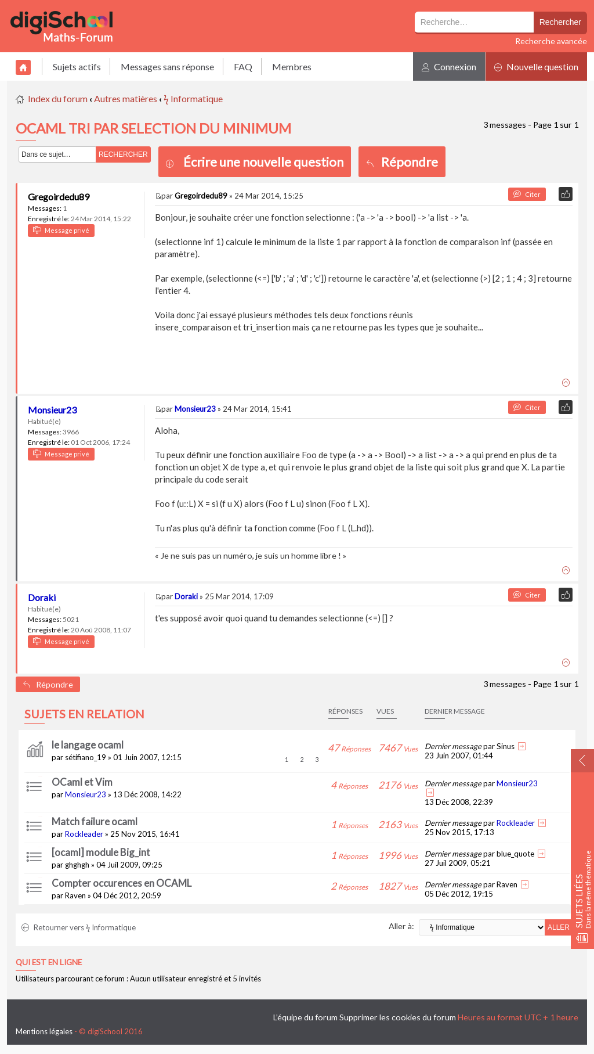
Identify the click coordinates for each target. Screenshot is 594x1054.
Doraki (42, 597)
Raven (75, 895)
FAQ (243, 66)
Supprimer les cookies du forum (397, 1017)
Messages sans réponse (167, 66)
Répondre (402, 162)
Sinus (506, 746)
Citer (527, 194)
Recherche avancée (551, 41)
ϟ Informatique (193, 98)
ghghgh (77, 864)
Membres (292, 66)
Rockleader (84, 834)
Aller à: (401, 926)
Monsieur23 (52, 409)
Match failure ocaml (94, 821)
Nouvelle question (536, 66)
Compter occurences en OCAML (121, 883)
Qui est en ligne (49, 962)
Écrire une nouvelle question (263, 162)
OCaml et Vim (82, 782)
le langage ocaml (88, 745)
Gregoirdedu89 (58, 196)
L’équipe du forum (305, 1017)
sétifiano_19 (85, 757)
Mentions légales (44, 1031)
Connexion (449, 66)
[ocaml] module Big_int (101, 852)
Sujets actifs (77, 66)
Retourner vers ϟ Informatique (78, 927)
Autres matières (125, 98)
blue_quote (515, 853)
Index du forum (58, 98)
